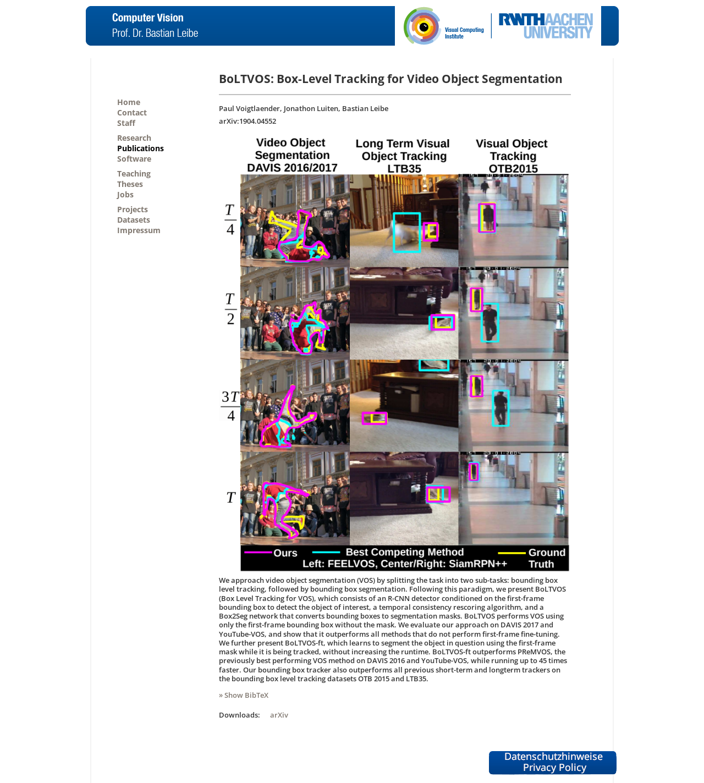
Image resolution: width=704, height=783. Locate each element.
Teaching (134, 173)
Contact (132, 112)
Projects (132, 209)
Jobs (125, 194)
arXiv (279, 715)
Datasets (133, 219)
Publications (140, 148)
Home (128, 102)
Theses (130, 184)
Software (134, 158)
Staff (126, 123)
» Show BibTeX (243, 695)
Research (134, 138)
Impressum (139, 230)
